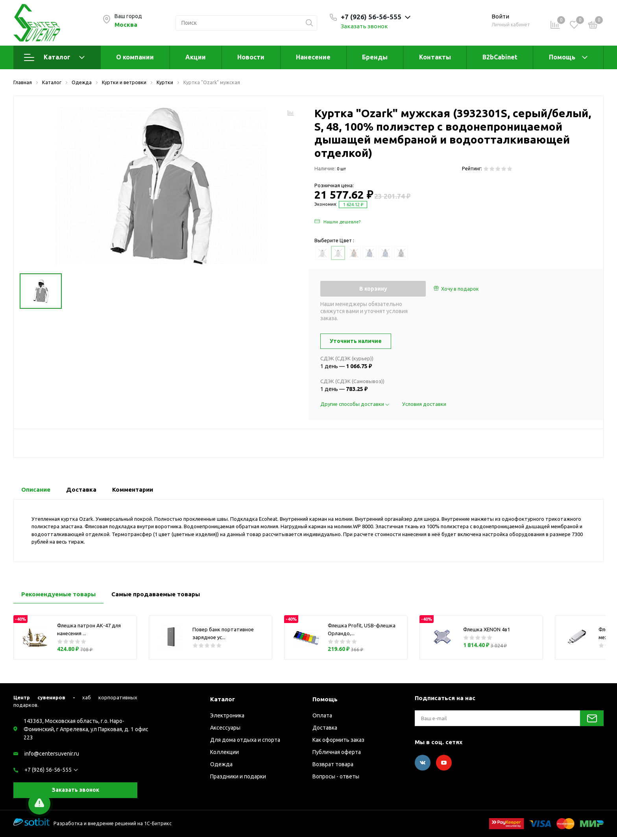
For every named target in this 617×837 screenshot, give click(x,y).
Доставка (324, 728)
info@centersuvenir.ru (51, 753)
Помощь (562, 57)
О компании (135, 57)
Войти (500, 16)
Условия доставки (424, 404)
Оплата (322, 715)
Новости (250, 57)
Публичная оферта (336, 752)
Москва (126, 24)
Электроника (227, 715)
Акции (195, 57)
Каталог (54, 57)
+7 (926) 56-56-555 (48, 770)
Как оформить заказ (338, 740)
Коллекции (224, 752)
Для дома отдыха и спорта (245, 740)
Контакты (435, 57)
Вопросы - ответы (335, 776)
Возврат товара (332, 764)
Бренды (375, 57)
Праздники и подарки (238, 776)
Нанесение (313, 57)
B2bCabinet (499, 57)
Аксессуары (225, 728)
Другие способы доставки (355, 404)
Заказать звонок (364, 26)
